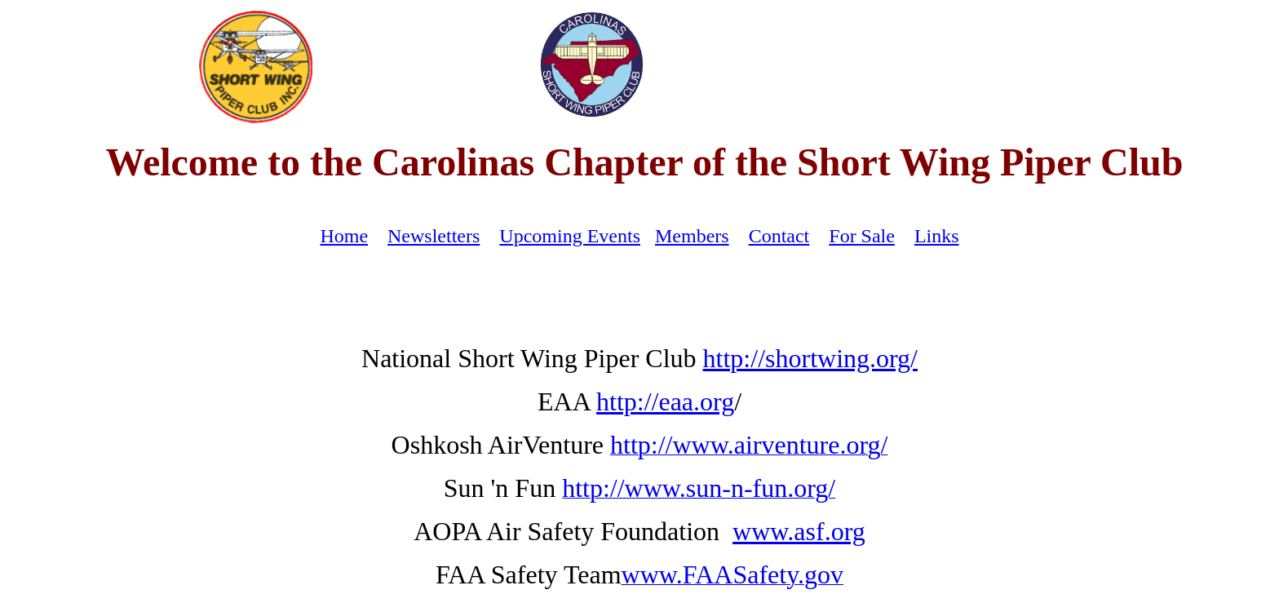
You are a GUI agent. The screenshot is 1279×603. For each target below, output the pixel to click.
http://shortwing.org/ (810, 358)
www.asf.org (798, 531)
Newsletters (433, 235)
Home (344, 235)
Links (936, 235)
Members (692, 235)
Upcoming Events (569, 235)
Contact (779, 235)
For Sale (862, 235)
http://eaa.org (665, 401)
